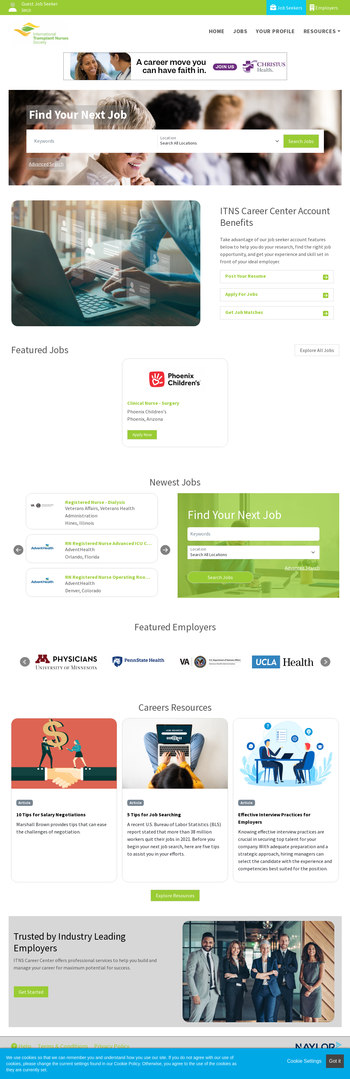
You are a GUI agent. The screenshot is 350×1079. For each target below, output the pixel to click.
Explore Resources (175, 895)
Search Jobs (301, 141)
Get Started (31, 992)
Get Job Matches (277, 313)
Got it (335, 1061)
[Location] (220, 141)
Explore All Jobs (317, 350)
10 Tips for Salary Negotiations (51, 814)
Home (217, 31)
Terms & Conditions (62, 1046)
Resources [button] (320, 31)
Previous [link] (25, 662)
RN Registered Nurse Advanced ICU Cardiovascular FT (124, 543)
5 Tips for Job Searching (154, 814)
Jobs (240, 31)
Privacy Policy (111, 1046)
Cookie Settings (304, 1061)
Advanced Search (46, 164)
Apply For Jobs (277, 295)
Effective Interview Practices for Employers (274, 818)
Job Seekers (286, 7)
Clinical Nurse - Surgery (153, 403)
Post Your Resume (277, 277)
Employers (324, 7)
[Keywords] (94, 141)
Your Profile (275, 31)
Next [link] (325, 662)
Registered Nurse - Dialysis (95, 502)
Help (21, 1046)
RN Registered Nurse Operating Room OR (111, 577)
